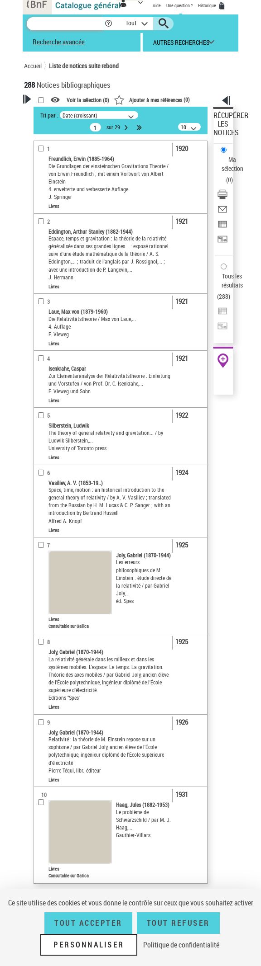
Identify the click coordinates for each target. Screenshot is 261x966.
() (152, 99)
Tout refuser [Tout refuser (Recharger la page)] (178, 923)
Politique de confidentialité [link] (181, 945)
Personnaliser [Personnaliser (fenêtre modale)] (88, 945)
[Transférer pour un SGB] (222, 242)
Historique (207, 5)
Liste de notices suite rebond (84, 65)
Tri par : (49, 115)
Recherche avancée (59, 41)
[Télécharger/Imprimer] (222, 197)
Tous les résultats (232, 280)
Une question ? (179, 5)
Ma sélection (232, 164)
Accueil (33, 65)
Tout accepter (88, 923)
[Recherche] (65, 23)
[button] (108, 23)
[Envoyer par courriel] (222, 212)
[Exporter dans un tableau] (222, 227)
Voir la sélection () (88, 100)
